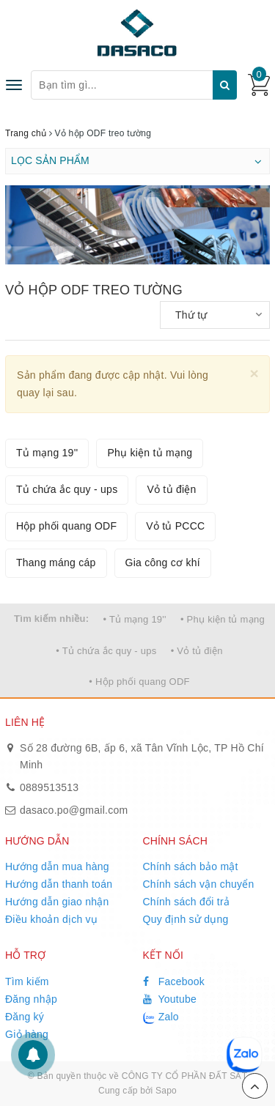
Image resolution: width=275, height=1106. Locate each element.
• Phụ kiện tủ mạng (222, 619)
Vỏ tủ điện (171, 489)
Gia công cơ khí (162, 562)
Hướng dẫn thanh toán (58, 884)
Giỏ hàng (26, 1034)
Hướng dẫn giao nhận (57, 902)
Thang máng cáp (56, 562)
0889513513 (49, 787)
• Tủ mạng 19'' (134, 619)
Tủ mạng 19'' (47, 453)
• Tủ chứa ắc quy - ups (106, 650)
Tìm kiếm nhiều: (51, 618)
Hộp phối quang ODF (66, 526)
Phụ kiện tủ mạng (149, 453)
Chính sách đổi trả (186, 902)
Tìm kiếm (27, 981)
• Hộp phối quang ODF (139, 681)
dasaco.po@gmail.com (74, 810)
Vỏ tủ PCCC (175, 526)
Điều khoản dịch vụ (51, 919)
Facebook (174, 981)
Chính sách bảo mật (190, 866)
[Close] (254, 373)
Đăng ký (24, 1017)
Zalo (161, 1017)
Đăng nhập (31, 999)
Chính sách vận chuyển (198, 884)
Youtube (170, 999)
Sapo (166, 1090)
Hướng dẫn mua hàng (57, 866)
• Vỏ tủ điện (197, 650)
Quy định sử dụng (186, 919)
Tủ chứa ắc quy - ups (66, 489)
